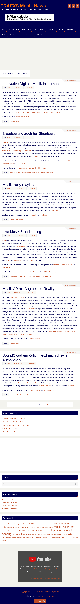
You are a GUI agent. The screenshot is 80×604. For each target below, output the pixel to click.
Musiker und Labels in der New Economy (16, 425)
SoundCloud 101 (45, 386)
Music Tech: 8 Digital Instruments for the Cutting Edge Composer (38, 112)
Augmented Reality (17, 297)
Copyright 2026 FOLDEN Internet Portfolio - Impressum (40, 592)
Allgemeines (28, 87)
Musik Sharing (49, 390)
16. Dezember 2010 (19, 235)
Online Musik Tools (22, 117)
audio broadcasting (15, 172)
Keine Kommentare (71, 80)
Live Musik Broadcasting (21, 232)
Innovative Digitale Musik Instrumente (32, 84)
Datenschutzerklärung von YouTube (46, 569)
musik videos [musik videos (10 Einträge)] (61, 534)
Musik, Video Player (39, 168)
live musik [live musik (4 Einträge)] (18, 527)
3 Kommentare (73, 228)
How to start (18, 260)
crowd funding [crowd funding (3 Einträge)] (15, 524)
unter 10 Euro (20, 246)
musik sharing (14, 394)
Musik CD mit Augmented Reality (28, 289)
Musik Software (34, 338)
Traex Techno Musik (9, 500)
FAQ (7, 260)
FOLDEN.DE (21, 163)
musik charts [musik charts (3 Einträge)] (5, 531)
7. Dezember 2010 (19, 364)
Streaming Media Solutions (62, 265)
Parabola (41, 596)
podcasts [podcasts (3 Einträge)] (44, 537)
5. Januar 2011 (17, 87)
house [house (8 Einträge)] (56, 524)
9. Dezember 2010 (19, 292)
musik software (14, 121)
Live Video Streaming (23, 168)
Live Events (33, 272)
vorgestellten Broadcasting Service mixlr (16, 151)
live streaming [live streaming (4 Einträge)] (26, 527)
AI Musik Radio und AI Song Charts (14, 418)
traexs (9, 87)
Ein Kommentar (73, 181)
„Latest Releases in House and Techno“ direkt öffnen (44, 578)
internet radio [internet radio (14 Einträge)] (65, 524)
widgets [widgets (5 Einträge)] (4, 540)
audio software (26, 172)
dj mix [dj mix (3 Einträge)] (20, 524)
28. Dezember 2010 (19, 188)
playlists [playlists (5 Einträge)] (28, 537)
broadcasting (35, 172)
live (20, 276)
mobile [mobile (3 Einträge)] (51, 527)
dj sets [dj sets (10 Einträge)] (31, 524)
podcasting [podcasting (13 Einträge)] (36, 537)
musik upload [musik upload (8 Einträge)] (50, 534)
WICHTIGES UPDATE (10, 428)
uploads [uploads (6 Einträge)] (75, 537)
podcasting (13, 219)
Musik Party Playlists (18, 185)
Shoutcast (6, 142)
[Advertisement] (40, 53)
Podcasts (44, 215)
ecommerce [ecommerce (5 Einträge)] (41, 524)
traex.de (26, 193)
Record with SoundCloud (27, 383)
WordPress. (50, 596)
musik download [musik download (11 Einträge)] (26, 531)
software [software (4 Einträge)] (55, 537)
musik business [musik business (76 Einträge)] (63, 527)
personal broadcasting (46, 172)
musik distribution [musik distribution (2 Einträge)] (14, 531)
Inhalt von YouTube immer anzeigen (41, 572)
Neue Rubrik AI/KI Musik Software (14, 422)
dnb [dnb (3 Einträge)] (36, 524)
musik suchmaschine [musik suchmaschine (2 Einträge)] (40, 534)
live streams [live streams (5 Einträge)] (35, 527)
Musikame (30, 309)
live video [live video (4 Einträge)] (43, 527)
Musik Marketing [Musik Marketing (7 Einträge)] (39, 531)
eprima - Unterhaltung (10, 508)
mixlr (4, 240)
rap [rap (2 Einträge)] (51, 537)
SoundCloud (72, 386)
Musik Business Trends (10, 432)
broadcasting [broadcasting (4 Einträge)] (6, 524)
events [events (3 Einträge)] (47, 524)
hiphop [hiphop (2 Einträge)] (51, 524)
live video (24, 276)
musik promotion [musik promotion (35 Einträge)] (55, 530)
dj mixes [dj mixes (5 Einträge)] (25, 524)
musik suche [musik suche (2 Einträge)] (31, 534)
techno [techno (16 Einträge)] (61, 537)
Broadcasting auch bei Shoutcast (28, 133)
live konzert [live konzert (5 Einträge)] (11, 527)
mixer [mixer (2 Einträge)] (47, 527)
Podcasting (33, 215)
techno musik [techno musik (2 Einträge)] (68, 537)
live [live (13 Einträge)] (5, 527)
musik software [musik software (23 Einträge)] (20, 534)
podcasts (20, 219)
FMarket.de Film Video (10, 505)
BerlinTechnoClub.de (9, 503)
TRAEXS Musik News (23, 5)
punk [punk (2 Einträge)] (48, 537)
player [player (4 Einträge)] (23, 537)
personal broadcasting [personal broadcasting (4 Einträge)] (14, 537)
